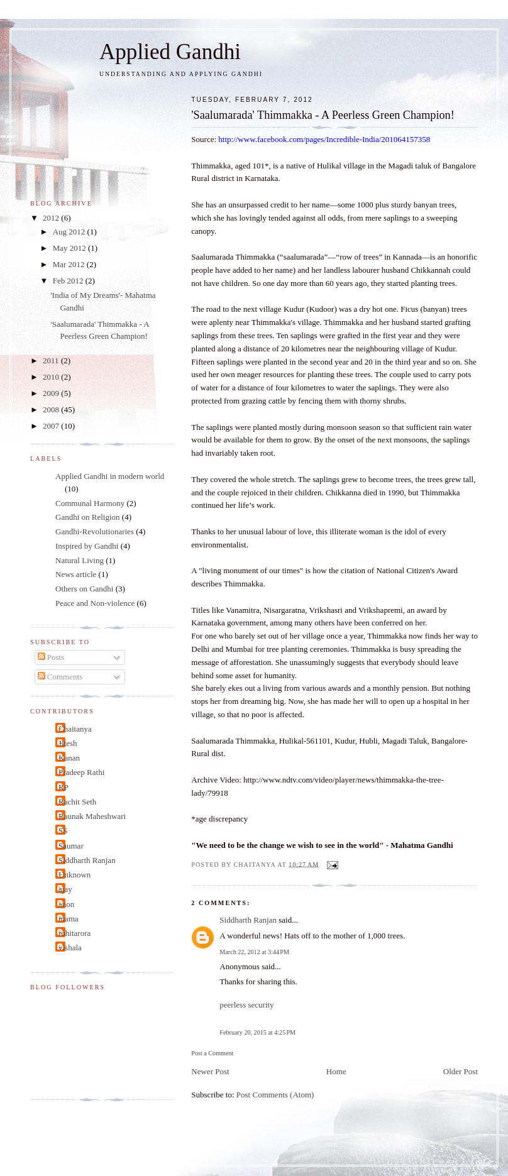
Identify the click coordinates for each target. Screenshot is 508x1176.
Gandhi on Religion (87, 517)
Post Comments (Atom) (275, 1094)
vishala (70, 947)
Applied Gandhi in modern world (109, 476)
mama (68, 918)
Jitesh (67, 743)
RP (63, 787)
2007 (52, 426)
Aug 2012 (70, 231)
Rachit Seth (77, 801)
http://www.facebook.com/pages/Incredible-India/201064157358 (324, 139)
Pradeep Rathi (81, 772)
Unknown (74, 874)
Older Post (460, 1071)
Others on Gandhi (84, 588)
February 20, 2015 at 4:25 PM (257, 1032)
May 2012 (70, 248)
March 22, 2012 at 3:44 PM (254, 951)
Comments (60, 676)
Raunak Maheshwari (92, 816)
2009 (52, 393)
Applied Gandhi (170, 52)
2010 (52, 377)
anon (66, 904)
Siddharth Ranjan (248, 920)
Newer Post (210, 1071)
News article (75, 574)
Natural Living (79, 560)
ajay (65, 889)
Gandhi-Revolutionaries (94, 531)
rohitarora (74, 933)
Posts (51, 657)
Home (336, 1071)
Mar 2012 (70, 264)
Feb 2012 (69, 280)
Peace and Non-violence (95, 603)
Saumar (71, 845)
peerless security (246, 1004)
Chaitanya (75, 729)
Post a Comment (212, 1053)
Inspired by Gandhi (86, 546)
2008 (52, 409)
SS (62, 830)
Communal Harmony (89, 503)
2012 (52, 218)
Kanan (69, 757)
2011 (52, 360)
